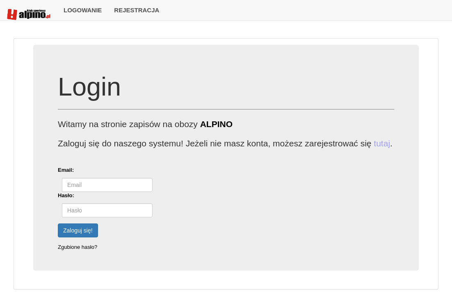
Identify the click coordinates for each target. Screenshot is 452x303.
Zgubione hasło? (77, 247)
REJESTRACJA (136, 10)
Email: (66, 170)
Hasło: (66, 195)
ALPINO (216, 124)
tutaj (382, 143)
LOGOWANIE (83, 10)
